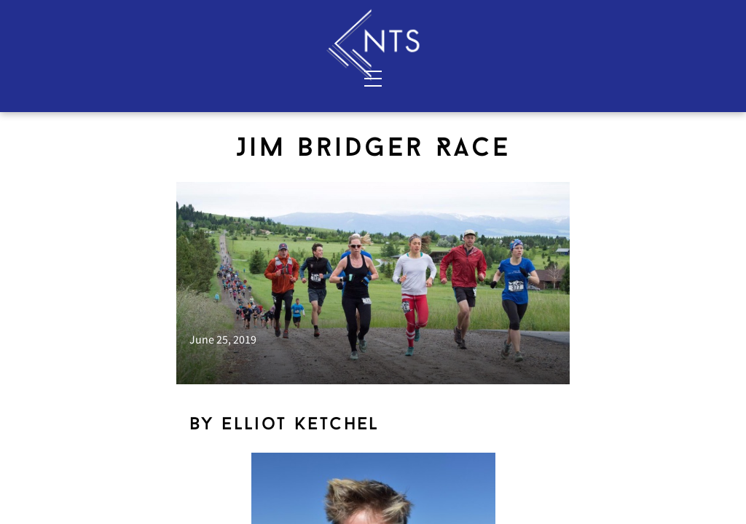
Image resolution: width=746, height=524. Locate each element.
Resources (676, 78)
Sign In (674, 15)
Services (62, 78)
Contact (212, 78)
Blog (600, 78)
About (137, 78)
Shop (514, 78)
